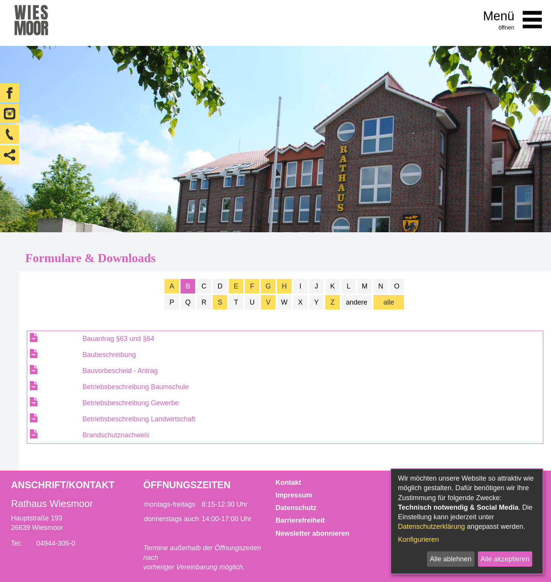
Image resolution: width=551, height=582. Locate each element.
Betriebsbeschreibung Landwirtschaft (138, 419)
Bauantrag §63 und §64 (118, 338)
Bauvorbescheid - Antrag (120, 371)
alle (388, 302)
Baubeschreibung (109, 355)
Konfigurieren (418, 539)
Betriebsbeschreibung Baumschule (135, 387)
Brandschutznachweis (115, 435)
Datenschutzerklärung (431, 526)
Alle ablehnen (450, 559)
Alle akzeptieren (505, 559)
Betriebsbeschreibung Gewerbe (130, 403)
